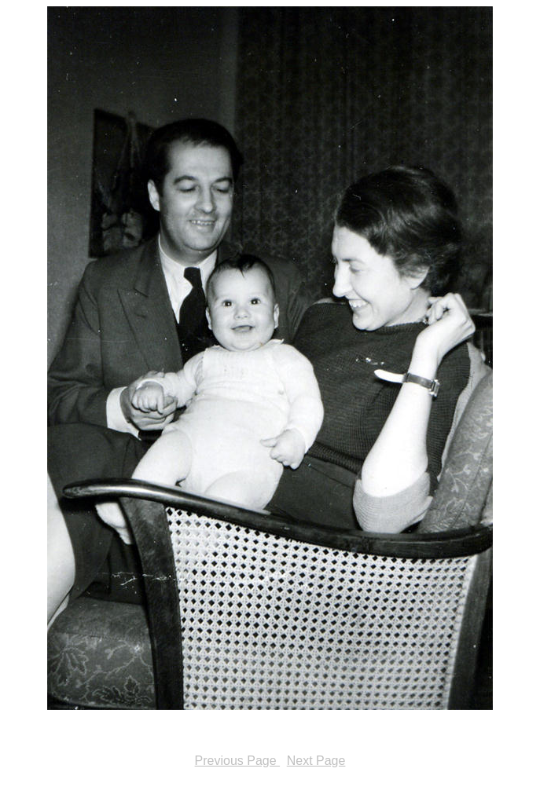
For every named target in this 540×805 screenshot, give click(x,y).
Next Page (316, 760)
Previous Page (238, 760)
